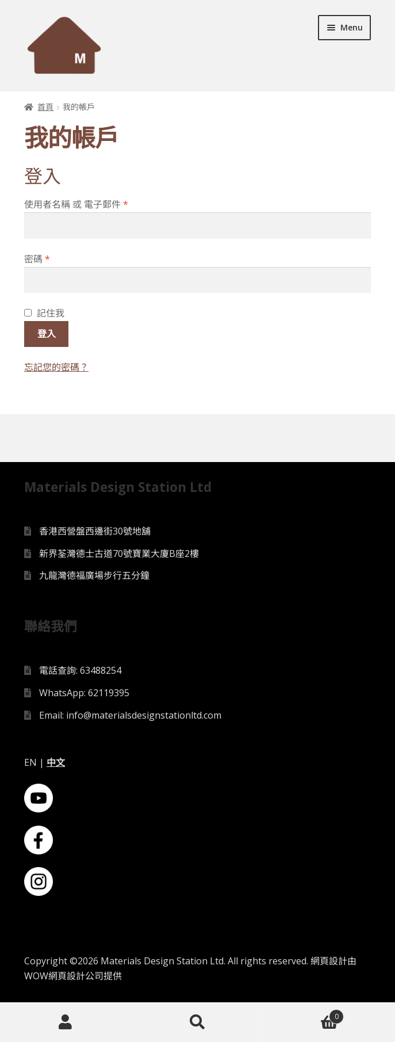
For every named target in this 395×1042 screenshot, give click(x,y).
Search (197, 1022)
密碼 (37, 259)
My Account (66, 1022)
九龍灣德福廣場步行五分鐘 (94, 575)
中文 (56, 762)
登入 (46, 333)
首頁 (45, 106)
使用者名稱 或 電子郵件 (76, 204)
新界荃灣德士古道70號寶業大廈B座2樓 (119, 553)
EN (30, 762)
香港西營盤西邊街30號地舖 (95, 531)
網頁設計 (328, 961)
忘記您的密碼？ (56, 367)
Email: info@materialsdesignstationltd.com (130, 715)
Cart (303, 1013)
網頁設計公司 (75, 976)
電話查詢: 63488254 (80, 670)
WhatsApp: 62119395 (84, 692)
